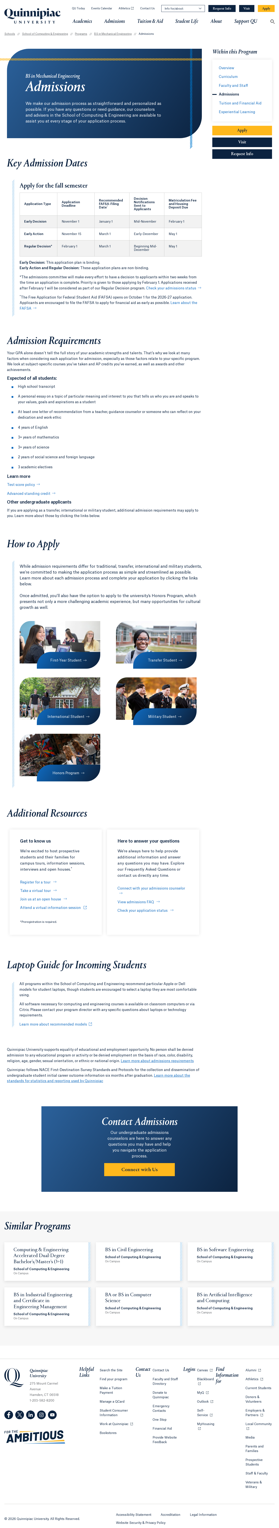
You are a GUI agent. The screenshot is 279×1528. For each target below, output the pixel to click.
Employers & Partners (260, 1411)
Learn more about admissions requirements (157, 1061)
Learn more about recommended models (53, 1024)
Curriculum (228, 77)
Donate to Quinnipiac (168, 1391)
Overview (226, 68)
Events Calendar (101, 8)
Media (249, 1436)
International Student (65, 716)
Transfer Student (161, 660)
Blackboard (206, 1377)
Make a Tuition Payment (117, 1386)
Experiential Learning (237, 112)
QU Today (78, 8)
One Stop (160, 1409)
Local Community (260, 1422)
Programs (81, 34)
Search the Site (110, 1368)
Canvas (204, 1368)
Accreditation (170, 1507)
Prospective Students (253, 1461)
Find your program (113, 1377)
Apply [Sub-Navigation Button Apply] (242, 131)
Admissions (114, 21)
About (216, 21)
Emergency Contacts (168, 1400)
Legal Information (203, 1507)
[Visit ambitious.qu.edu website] (34, 1437)
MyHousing (206, 1425)
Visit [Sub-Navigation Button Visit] (242, 142)
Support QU (245, 21)
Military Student (161, 716)
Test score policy (21, 485)
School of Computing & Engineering (45, 34)
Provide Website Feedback (165, 1429)
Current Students (258, 1386)
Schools (9, 34)
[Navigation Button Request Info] (222, 8)
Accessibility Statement (133, 1507)
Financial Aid (162, 1418)
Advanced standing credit (28, 493)
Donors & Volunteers (253, 1398)
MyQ (202, 1391)
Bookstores (107, 1427)
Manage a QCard (111, 1395)
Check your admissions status (171, 288)
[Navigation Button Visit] (246, 8)
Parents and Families (254, 1447)
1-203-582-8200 (42, 1400)
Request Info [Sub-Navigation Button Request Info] (251, 153)
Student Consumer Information (113, 1407)
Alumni (252, 1368)
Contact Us (147, 8)
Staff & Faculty (256, 1472)
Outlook (205, 1400)
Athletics (126, 8)
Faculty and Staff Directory (166, 1380)
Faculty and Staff (233, 85)
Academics (82, 21)
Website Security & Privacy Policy (140, 1515)
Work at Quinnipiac (116, 1418)
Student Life (186, 21)
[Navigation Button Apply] (266, 8)
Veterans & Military (259, 1481)
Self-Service (206, 1411)
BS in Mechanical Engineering (113, 34)
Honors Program (65, 772)
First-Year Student (65, 660)
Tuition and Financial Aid (240, 103)
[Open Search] (272, 21)
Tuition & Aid (150, 21)
